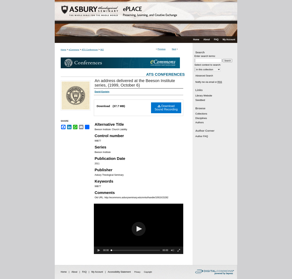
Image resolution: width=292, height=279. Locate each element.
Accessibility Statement (119, 272)
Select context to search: (207, 64)
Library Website (203, 95)
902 (102, 49)
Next (174, 49)
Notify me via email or (208, 82)
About (75, 272)
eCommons (74, 49)
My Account (97, 272)
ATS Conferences (90, 49)
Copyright (148, 272)
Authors (199, 122)
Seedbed (200, 100)
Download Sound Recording (166, 107)
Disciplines (201, 118)
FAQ (84, 272)
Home (63, 49)
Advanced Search (204, 75)
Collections (201, 113)
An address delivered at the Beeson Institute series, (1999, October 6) (135, 82)
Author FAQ (201, 136)
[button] (139, 229)
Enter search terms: (204, 56)
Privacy (137, 272)
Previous (162, 49)
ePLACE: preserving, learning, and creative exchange (146, 18)
